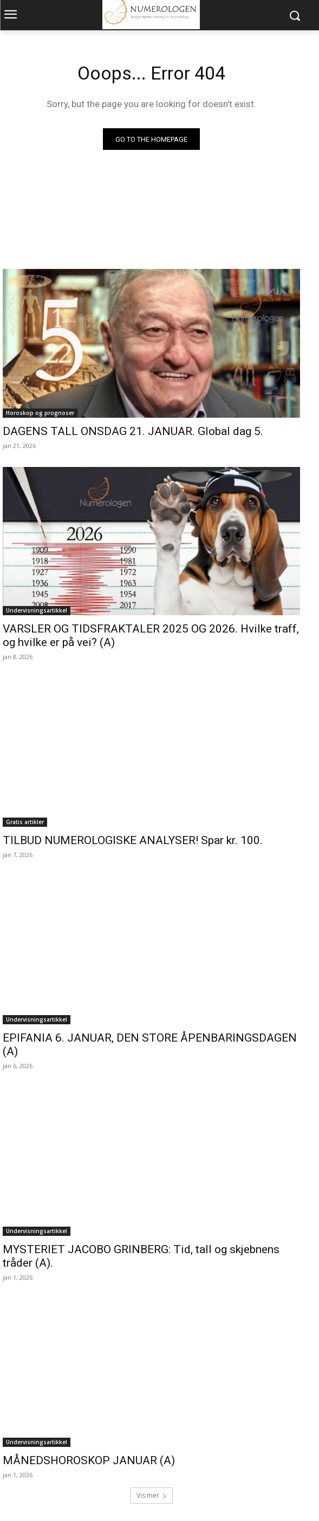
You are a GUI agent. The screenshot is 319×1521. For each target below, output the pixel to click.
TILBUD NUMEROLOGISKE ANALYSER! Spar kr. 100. (133, 840)
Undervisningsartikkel (36, 610)
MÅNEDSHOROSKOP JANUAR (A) (89, 1460)
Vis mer (151, 1495)
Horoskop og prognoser (40, 413)
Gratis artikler (25, 822)
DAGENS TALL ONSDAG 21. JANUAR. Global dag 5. (133, 431)
